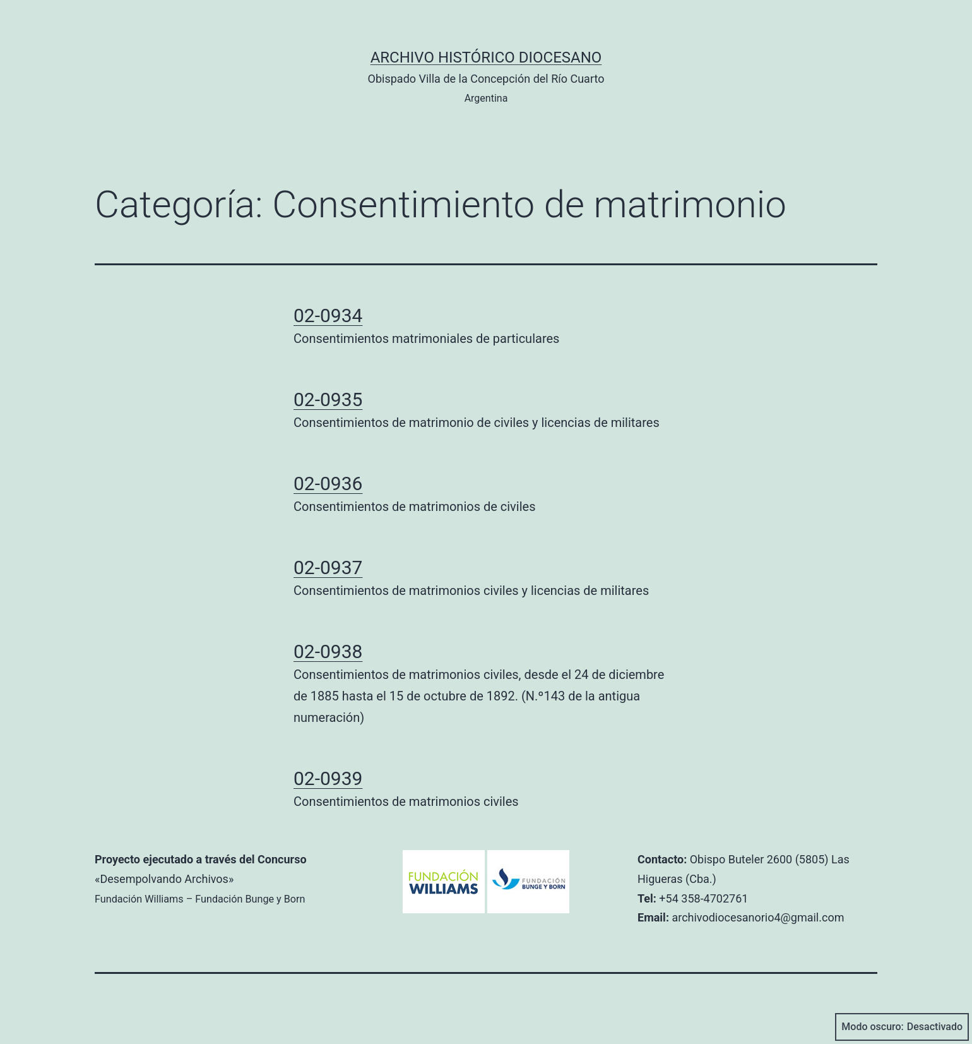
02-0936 (327, 483)
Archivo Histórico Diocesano (486, 57)
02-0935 (327, 399)
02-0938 (327, 651)
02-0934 (327, 315)
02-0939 (327, 778)
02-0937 (327, 567)
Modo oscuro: (902, 1027)
